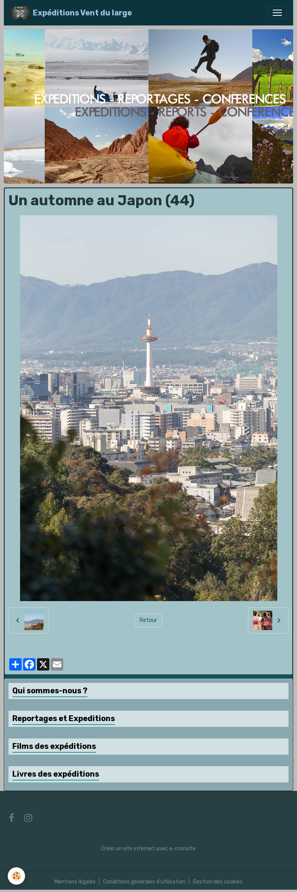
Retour (148, 620)
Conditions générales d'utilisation (144, 881)
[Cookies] (16, 876)
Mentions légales (75, 881)
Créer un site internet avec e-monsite (148, 848)
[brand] (71, 12)
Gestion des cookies (218, 881)
